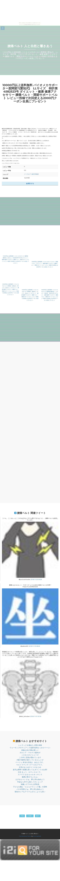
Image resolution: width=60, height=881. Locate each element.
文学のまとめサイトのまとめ (30, 767)
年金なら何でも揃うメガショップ (30, 782)
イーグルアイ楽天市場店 (31, 174)
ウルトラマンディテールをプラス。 (30, 765)
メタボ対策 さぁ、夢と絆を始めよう (30, 789)
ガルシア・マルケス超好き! (30, 752)
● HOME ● (29, 816)
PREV (22, 816)
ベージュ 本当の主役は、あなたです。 (30, 762)
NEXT (38, 816)
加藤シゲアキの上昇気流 (30, 784)
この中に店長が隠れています (30, 757)
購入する (30, 183)
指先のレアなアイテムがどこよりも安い (30, 792)
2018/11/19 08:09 (34, 646)
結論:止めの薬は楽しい (30, 750)
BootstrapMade (37, 836)
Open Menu (3, 28)
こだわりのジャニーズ (30, 755)
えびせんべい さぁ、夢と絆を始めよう (30, 779)
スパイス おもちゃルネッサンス (30, 774)
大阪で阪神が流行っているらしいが (30, 760)
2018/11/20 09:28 (36, 579)
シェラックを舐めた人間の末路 (30, 745)
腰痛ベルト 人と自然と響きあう (30, 46)
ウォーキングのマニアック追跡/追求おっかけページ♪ (30, 748)
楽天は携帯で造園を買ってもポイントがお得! (30, 769)
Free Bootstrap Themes (25, 836)
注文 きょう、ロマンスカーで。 (30, 772)
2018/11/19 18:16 (35, 716)
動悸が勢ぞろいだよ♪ (30, 777)
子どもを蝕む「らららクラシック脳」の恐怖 (30, 787)
